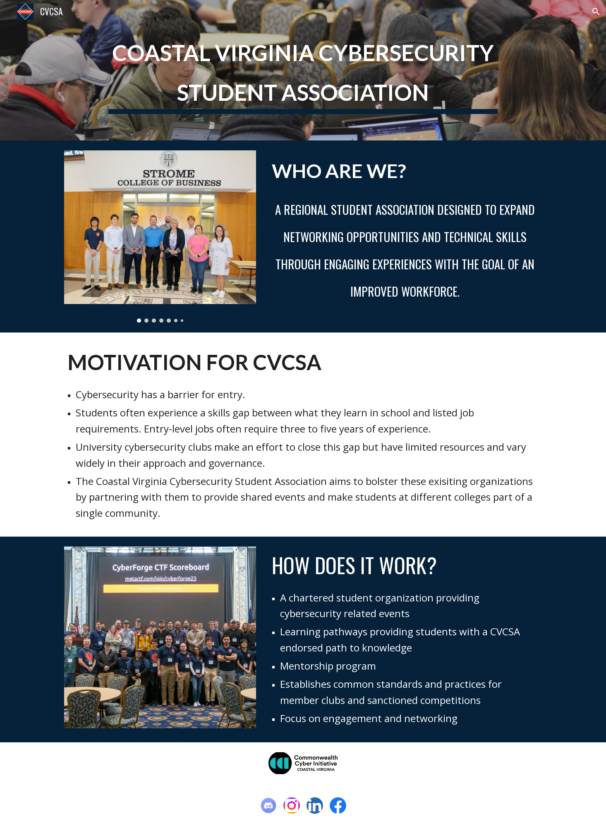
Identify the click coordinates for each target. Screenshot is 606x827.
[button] (596, 11)
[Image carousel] (160, 236)
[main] (303, 70)
